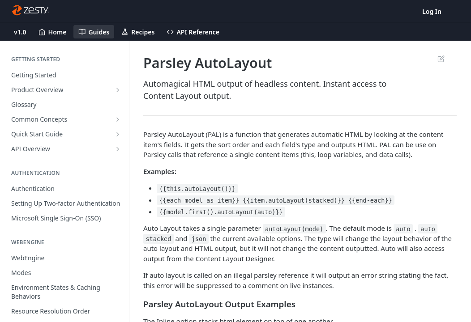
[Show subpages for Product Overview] (117, 89)
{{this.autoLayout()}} (197, 188)
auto (403, 228)
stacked (158, 238)
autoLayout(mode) (294, 228)
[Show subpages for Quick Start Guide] (117, 134)
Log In (431, 11)
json (199, 238)
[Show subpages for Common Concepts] (117, 119)
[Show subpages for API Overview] (117, 149)
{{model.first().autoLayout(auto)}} (221, 212)
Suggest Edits (441, 58)
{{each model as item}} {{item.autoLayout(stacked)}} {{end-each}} (275, 200)
